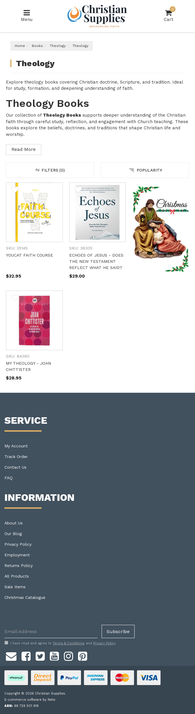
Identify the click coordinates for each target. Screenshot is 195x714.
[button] (14, 190)
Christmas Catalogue (24, 597)
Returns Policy (18, 565)
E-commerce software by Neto (29, 700)
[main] (97, 287)
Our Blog (13, 533)
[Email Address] (51, 631)
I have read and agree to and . (60, 643)
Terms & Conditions (69, 643)
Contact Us (15, 467)
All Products (16, 576)
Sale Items (15, 586)
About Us (13, 523)
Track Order (16, 456)
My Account (16, 446)
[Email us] (11, 655)
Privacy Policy (18, 544)
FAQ (8, 477)
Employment (17, 554)
